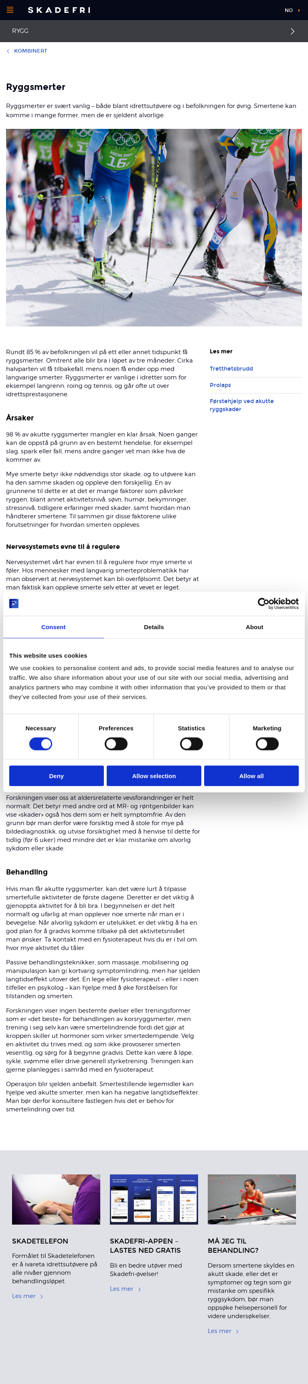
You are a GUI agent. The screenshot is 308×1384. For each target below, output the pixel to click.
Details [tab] (154, 626)
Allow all (251, 776)
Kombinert (26, 51)
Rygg (20, 31)
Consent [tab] (53, 626)
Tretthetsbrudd (231, 368)
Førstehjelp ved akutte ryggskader (242, 405)
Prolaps (220, 385)
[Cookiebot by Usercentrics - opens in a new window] (264, 603)
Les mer (28, 1296)
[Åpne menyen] (10, 10)
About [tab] (254, 626)
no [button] (289, 10)
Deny (56, 776)
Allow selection (154, 776)
